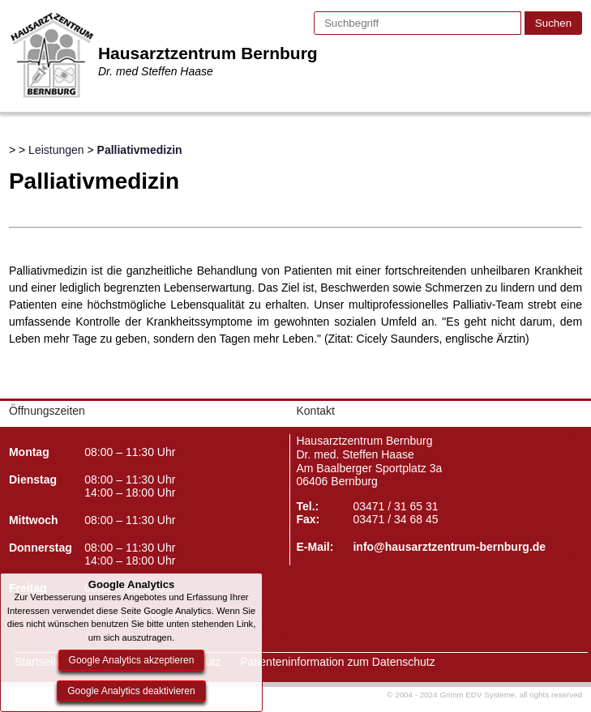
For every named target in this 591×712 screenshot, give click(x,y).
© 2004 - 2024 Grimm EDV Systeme (451, 694)
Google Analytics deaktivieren (131, 691)
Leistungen (56, 149)
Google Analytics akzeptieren (132, 660)
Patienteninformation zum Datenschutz (337, 661)
